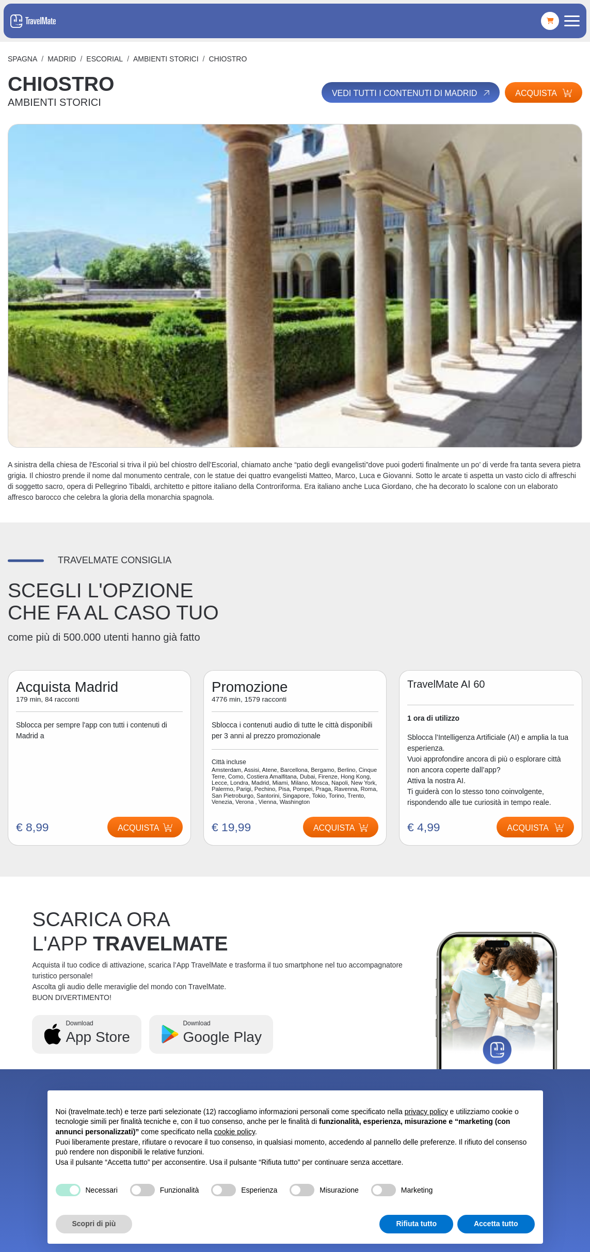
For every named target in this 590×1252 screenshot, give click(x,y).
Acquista (543, 93)
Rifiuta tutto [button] (416, 1223)
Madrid (61, 59)
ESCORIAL (104, 59)
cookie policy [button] (234, 1132)
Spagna (22, 59)
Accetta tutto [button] (496, 1223)
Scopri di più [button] (94, 1223)
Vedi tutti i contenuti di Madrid (411, 93)
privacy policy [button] (426, 1111)
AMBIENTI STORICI (166, 59)
